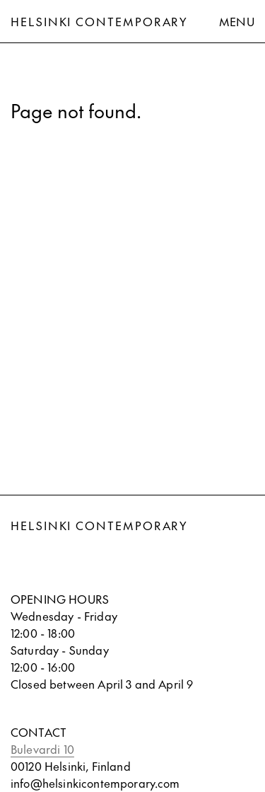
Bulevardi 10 (42, 749)
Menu (236, 21)
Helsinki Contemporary (99, 21)
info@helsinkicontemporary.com (95, 783)
